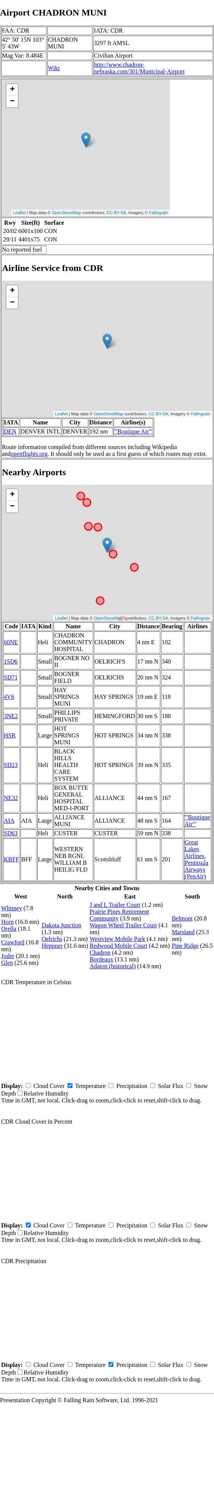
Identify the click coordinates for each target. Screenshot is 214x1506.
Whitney (11, 908)
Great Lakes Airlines (195, 849)
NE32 (11, 798)
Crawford (12, 942)
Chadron (100, 952)
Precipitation (131, 1086)
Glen (7, 963)
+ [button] (12, 89)
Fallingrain (158, 212)
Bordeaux (101, 959)
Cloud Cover (49, 1086)
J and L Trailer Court (115, 905)
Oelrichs (52, 939)
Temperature (90, 1086)
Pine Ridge (185, 945)
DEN (10, 431)
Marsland (183, 932)
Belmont (182, 918)
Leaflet (19, 212)
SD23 (10, 765)
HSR (10, 735)
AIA (9, 820)
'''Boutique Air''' (133, 431)
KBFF (11, 859)
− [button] (12, 101)
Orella (8, 928)
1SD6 (10, 661)
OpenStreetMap (67, 212)
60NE (11, 642)
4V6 (9, 697)
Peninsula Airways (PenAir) (196, 869)
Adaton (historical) (112, 966)
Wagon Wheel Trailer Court (123, 925)
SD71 (10, 677)
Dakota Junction (61, 925)
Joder (7, 956)
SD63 (10, 833)
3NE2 (11, 716)
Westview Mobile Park (117, 939)
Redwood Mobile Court (118, 945)
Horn (7, 922)
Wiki (54, 68)
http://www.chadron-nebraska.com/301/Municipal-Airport (139, 68)
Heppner (52, 945)
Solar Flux (170, 1086)
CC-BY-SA (116, 212)
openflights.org (29, 454)
